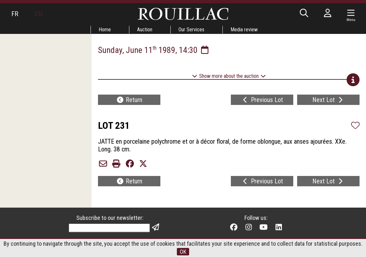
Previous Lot (262, 100)
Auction (144, 29)
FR (14, 14)
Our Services (191, 29)
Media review (244, 29)
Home (105, 29)
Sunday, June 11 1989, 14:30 (154, 50)
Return (129, 100)
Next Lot (328, 100)
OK (183, 251)
